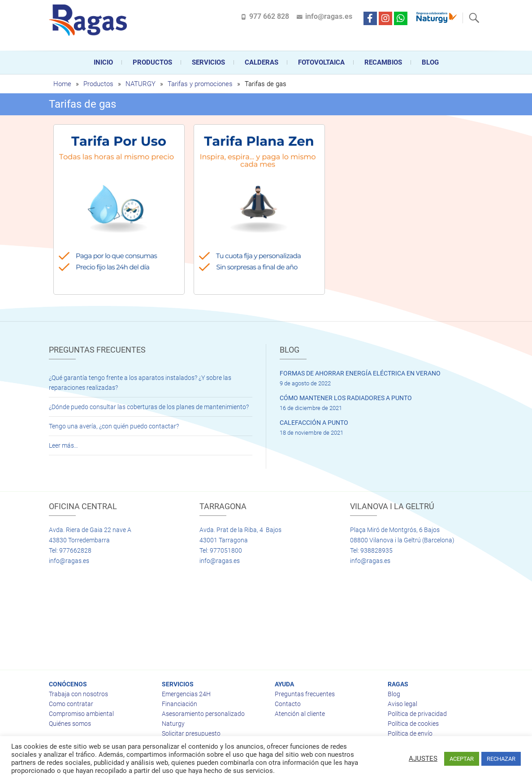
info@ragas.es (328, 16)
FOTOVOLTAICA (321, 62)
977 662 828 (269, 16)
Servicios (208, 62)
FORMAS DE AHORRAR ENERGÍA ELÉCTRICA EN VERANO (360, 373)
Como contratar (71, 703)
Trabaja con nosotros (78, 694)
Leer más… (63, 445)
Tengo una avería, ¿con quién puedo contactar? (114, 426)
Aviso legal (402, 703)
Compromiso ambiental (81, 713)
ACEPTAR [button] (462, 758)
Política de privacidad (417, 713)
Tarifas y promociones (200, 84)
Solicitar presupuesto (191, 733)
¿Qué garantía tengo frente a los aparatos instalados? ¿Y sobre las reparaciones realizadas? (140, 382)
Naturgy (173, 723)
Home (62, 84)
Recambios (383, 62)
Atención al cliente (300, 713)
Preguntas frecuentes (305, 694)
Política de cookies (413, 723)
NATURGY (140, 84)
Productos (152, 62)
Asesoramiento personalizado (203, 713)
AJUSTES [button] (423, 759)
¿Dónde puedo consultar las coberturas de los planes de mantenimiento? (149, 406)
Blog (430, 62)
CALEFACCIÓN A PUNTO (314, 422)
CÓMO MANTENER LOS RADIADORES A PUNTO (346, 397)
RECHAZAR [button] (501, 758)
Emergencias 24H (186, 694)
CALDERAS (261, 62)
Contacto (288, 703)
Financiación (179, 703)
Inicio (103, 62)
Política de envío (410, 733)
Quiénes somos (70, 723)
